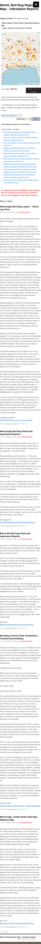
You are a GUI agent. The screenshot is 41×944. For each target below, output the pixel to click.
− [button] (4, 38)
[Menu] (36, 4)
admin (17, 212)
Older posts (4, 932)
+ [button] (4, 34)
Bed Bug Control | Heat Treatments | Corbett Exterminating (20, 806)
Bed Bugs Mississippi (12, 423)
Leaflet (21, 84)
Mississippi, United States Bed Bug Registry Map (17, 923)
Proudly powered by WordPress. (28, 939)
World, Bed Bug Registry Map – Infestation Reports (18, 937)
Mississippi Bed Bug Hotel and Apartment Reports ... (18, 522)
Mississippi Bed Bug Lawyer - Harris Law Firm (16, 420)
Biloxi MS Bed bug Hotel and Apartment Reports (16, 624)
